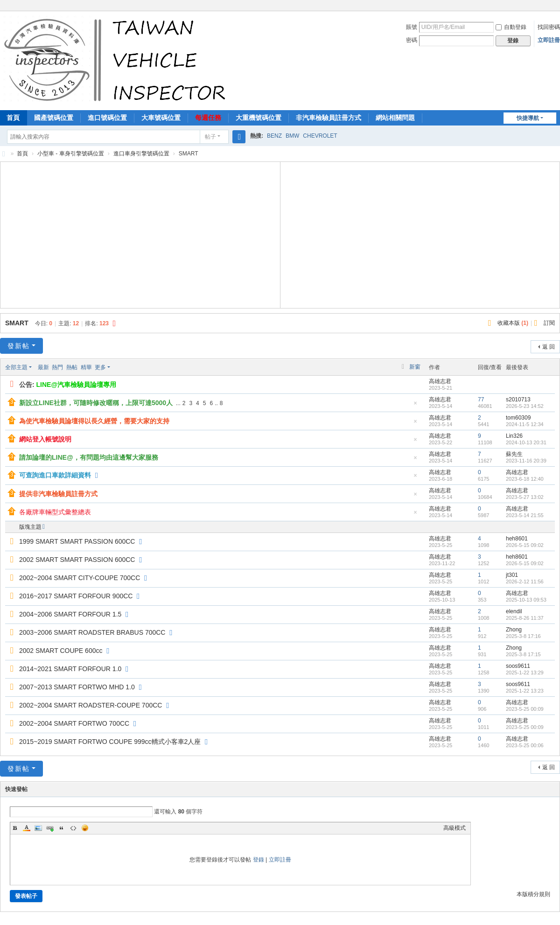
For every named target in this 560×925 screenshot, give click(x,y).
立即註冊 (549, 40)
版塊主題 (30, 527)
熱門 (57, 367)
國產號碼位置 (53, 117)
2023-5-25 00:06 (525, 745)
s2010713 (518, 399)
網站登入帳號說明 (45, 439)
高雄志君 (440, 381)
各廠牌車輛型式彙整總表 (55, 512)
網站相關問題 (395, 117)
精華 (86, 367)
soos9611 (518, 666)
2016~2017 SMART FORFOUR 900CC (76, 596)
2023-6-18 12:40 (525, 479)
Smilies (85, 828)
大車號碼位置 (161, 117)
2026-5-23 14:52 (525, 406)
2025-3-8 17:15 (523, 654)
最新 (43, 367)
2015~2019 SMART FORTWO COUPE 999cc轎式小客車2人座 (110, 741)
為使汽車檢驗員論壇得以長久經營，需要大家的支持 (94, 421)
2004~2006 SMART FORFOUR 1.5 (70, 614)
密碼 (411, 40)
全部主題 (16, 367)
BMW (292, 136)
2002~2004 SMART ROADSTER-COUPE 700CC (90, 705)
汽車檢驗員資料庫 (3, 154)
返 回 (548, 346)
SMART (16, 323)
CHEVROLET (320, 136)
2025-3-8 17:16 (523, 636)
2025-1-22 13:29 (525, 672)
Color (26, 828)
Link (50, 828)
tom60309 (518, 417)
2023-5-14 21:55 (525, 515)
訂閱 (549, 323)
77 (481, 399)
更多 (100, 367)
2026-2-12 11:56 (525, 581)
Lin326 (514, 436)
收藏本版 (512, 323)
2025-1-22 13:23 (525, 691)
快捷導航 (528, 118)
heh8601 (517, 538)
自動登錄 (511, 27)
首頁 (22, 153)
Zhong (514, 629)
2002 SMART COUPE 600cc (60, 650)
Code (73, 828)
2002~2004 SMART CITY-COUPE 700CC (79, 578)
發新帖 (18, 346)
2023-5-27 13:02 (525, 497)
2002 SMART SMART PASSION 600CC (77, 559)
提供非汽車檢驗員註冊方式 (58, 494)
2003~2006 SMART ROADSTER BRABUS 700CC (92, 632)
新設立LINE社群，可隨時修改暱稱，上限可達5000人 (96, 402)
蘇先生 (514, 454)
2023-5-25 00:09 (525, 709)
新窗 (414, 367)
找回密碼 (549, 27)
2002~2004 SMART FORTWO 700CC (74, 723)
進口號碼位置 (107, 117)
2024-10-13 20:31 (526, 442)
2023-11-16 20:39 (526, 460)
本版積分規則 (533, 894)
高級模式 (454, 828)
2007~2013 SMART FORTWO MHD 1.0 (77, 687)
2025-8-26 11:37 (525, 618)
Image (38, 828)
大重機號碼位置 (258, 117)
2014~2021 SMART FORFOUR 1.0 (70, 669)
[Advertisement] (140, 234)
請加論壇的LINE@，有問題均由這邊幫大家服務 (88, 457)
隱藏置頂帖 (415, 460)
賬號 (411, 27)
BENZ (274, 136)
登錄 (258, 859)
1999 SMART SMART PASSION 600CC (77, 541)
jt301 (512, 575)
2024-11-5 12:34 (525, 424)
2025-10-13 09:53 (526, 600)
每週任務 (208, 117)
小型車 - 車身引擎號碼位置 (70, 153)
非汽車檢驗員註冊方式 (328, 117)
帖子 (210, 136)
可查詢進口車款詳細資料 (55, 475)
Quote (61, 828)
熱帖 (71, 367)
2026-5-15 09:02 (525, 545)
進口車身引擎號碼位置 (141, 153)
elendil (514, 611)
